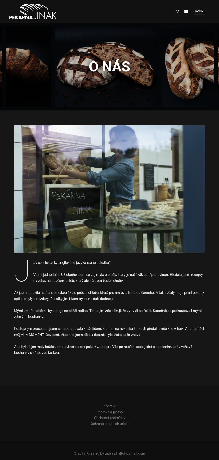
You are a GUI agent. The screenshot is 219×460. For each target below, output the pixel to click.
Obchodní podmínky (109, 418)
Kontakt (110, 406)
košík (199, 11)
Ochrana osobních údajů (109, 424)
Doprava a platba (109, 412)
